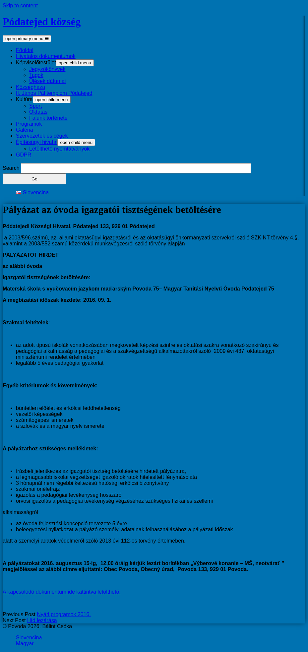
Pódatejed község (42, 22)
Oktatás (38, 112)
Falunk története (48, 118)
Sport (35, 106)
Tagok (36, 75)
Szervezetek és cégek (42, 136)
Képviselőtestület (36, 62)
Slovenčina (29, 637)
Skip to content (20, 5)
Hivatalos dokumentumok (46, 56)
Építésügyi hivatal (36, 142)
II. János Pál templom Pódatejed (54, 93)
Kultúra (24, 99)
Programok (29, 124)
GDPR (23, 155)
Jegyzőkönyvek (47, 69)
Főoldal (24, 50)
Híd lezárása (42, 620)
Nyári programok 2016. (64, 614)
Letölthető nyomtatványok (59, 149)
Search (11, 168)
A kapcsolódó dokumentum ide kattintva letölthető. (62, 592)
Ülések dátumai (47, 81)
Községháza (30, 87)
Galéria (24, 130)
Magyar (24, 643)
